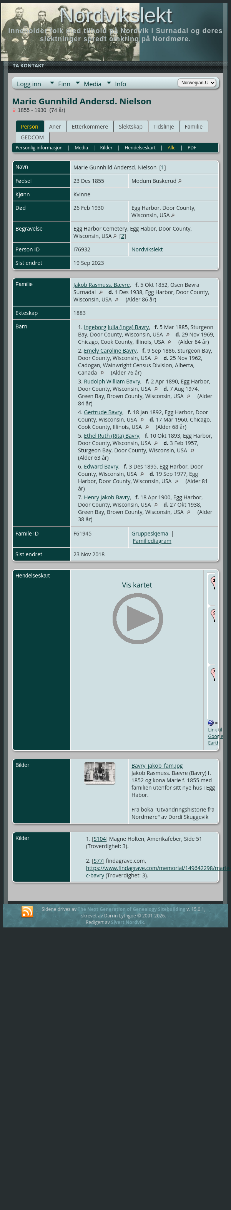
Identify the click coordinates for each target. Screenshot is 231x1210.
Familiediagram (152, 540)
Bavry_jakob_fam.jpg (157, 765)
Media (92, 84)
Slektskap (131, 126)
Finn (64, 84)
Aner (55, 126)
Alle (171, 147)
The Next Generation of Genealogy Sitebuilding (131, 909)
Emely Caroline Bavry (110, 350)
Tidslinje (163, 126)
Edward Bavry (101, 466)
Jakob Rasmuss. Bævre (101, 284)
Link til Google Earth (215, 736)
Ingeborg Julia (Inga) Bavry (116, 327)
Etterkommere (90, 126)
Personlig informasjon (39, 147)
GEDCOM (32, 137)
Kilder (106, 147)
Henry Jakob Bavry (107, 497)
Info (120, 84)
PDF (192, 147)
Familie (194, 126)
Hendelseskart (140, 147)
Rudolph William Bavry (112, 381)
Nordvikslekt (115, 15)
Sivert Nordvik (127, 922)
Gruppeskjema (149, 533)
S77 (98, 860)
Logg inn (29, 84)
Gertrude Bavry (103, 412)
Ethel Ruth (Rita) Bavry (111, 435)
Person (29, 126)
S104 (100, 838)
